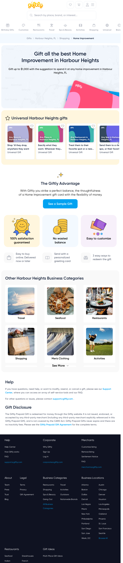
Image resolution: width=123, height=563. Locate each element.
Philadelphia (87, 519)
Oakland (103, 514)
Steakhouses (27, 556)
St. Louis (102, 523)
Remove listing (88, 452)
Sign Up (46, 452)
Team (7, 485)
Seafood (60, 303)
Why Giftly (47, 447)
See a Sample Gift (60, 204)
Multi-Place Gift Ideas (53, 556)
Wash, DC (86, 538)
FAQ (6, 456)
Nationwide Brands (68, 499)
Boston (85, 489)
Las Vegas (86, 504)
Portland (85, 523)
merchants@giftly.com (92, 467)
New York (86, 514)
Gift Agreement (27, 494)
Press (7, 489)
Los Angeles (104, 504)
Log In (46, 456)
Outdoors (64, 494)
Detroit (85, 499)
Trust (7, 494)
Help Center (10, 447)
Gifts (29, 38)
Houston (102, 499)
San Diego (86, 528)
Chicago (103, 489)
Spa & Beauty (49, 494)
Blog (6, 499)
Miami (84, 509)
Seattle (102, 533)
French (25, 561)
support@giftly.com (63, 398)
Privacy (23, 489)
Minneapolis (104, 509)
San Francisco (105, 528)
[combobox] (61, 15)
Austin (101, 485)
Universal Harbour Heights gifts (39, 118)
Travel (21, 303)
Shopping (47, 489)
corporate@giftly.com (53, 462)
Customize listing (89, 447)
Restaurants (99, 303)
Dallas (84, 494)
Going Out (47, 499)
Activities (64, 489)
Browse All (103, 538)
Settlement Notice (90, 456)
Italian (7, 561)
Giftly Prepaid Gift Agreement (56, 424)
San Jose (86, 533)
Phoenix (102, 519)
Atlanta (85, 485)
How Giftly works (12, 452)
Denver (102, 494)
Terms (22, 485)
